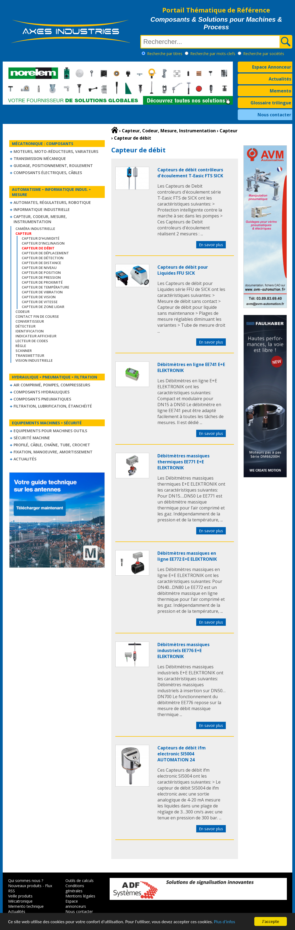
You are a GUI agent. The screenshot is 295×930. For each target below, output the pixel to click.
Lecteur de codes (31, 340)
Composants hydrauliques (41, 392)
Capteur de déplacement (45, 253)
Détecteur (25, 326)
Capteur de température (45, 287)
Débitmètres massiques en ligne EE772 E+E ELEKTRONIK (187, 556)
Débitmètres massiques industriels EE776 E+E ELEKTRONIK (183, 650)
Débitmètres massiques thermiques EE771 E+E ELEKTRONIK (183, 462)
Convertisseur (29, 321)
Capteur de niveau (39, 267)
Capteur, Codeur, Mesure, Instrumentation (40, 219)
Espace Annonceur (271, 67)
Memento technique (26, 906)
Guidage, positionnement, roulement (53, 165)
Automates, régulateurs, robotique (52, 202)
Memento (280, 91)
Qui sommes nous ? (25, 880)
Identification (29, 331)
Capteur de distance (41, 262)
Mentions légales (80, 896)
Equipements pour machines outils (50, 430)
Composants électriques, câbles (48, 172)
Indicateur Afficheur (35, 335)
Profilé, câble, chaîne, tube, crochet (52, 444)
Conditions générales (74, 888)
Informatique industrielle (42, 209)
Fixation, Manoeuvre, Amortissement (53, 451)
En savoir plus (211, 244)
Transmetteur (29, 355)
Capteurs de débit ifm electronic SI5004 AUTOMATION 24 (181, 754)
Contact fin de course (37, 316)
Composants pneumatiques (42, 399)
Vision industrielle (34, 360)
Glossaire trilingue (270, 103)
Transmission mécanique (40, 158)
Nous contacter (274, 115)
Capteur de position (41, 272)
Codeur (22, 311)
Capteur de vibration (42, 292)
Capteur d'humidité (40, 238)
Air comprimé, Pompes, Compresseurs (52, 384)
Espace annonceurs (75, 904)
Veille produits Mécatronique (20, 898)
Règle (20, 345)
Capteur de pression (41, 277)
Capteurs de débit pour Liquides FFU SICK (182, 270)
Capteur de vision (39, 296)
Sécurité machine (32, 437)
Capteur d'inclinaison (43, 243)
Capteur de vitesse (40, 301)
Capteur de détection (43, 257)
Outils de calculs (79, 880)
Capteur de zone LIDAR (43, 306)
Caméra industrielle (35, 228)
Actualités (280, 79)
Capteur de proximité (42, 282)
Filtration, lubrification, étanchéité (53, 406)
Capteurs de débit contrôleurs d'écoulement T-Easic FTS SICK (190, 173)
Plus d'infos (224, 922)
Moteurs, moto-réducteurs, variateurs (56, 151)
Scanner (23, 350)
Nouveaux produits (25, 885)
